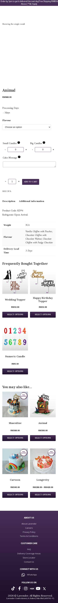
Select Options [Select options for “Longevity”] (43, 495)
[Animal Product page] (43, 404)
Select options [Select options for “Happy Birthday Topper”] (43, 314)
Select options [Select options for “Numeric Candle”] (15, 371)
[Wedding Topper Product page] (15, 281)
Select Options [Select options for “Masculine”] (15, 438)
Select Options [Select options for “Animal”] (43, 438)
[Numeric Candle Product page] (15, 338)
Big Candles (37, 143)
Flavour (6, 120)
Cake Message (11, 158)
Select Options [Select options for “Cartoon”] (15, 495)
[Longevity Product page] (43, 461)
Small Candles (11, 143)
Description (8, 201)
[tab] (8, 201)
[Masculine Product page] (15, 404)
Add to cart (30, 182)
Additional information (31, 201)
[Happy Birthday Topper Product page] (43, 281)
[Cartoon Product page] (15, 461)
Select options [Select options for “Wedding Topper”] (15, 314)
